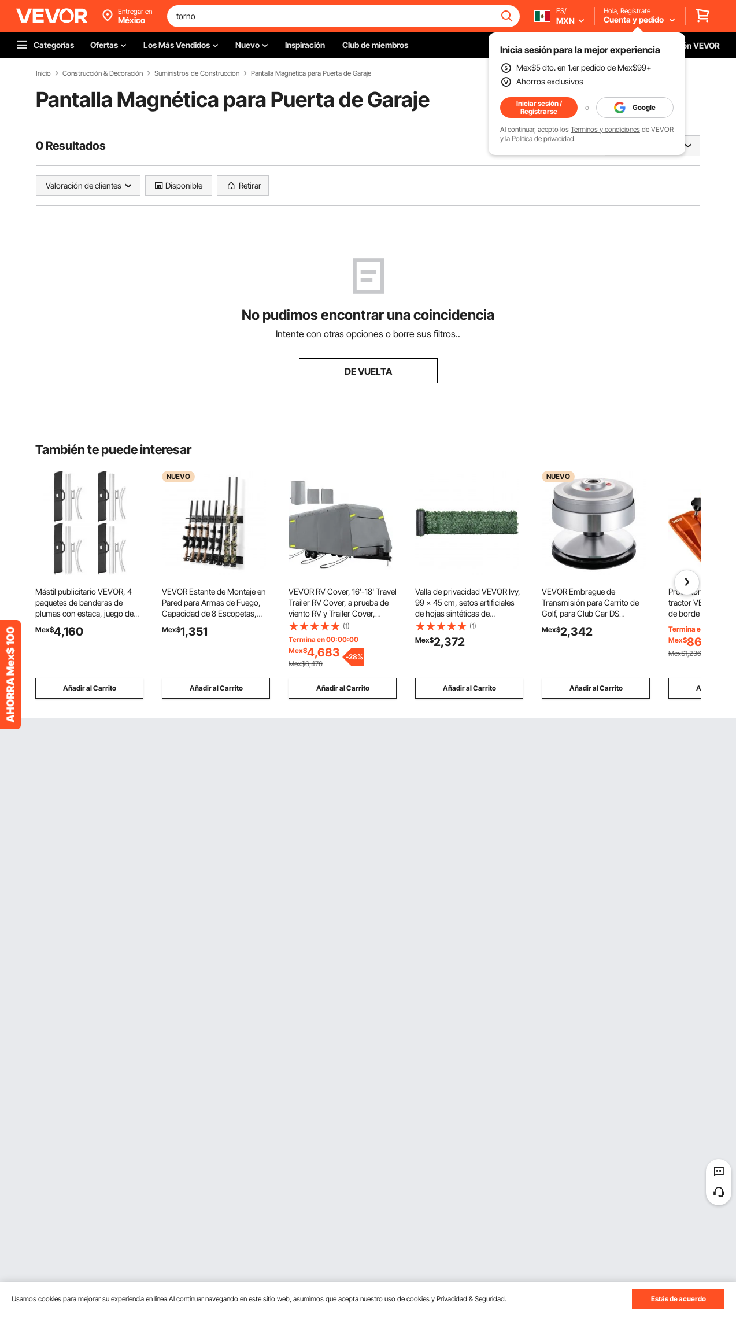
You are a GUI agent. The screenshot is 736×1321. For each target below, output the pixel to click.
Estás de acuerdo (678, 1298)
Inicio (43, 73)
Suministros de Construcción (196, 73)
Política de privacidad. (544, 138)
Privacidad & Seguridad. (471, 1298)
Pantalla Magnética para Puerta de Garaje (311, 73)
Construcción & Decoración (102, 73)
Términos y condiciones (605, 129)
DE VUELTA (368, 371)
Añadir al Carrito (89, 688)
